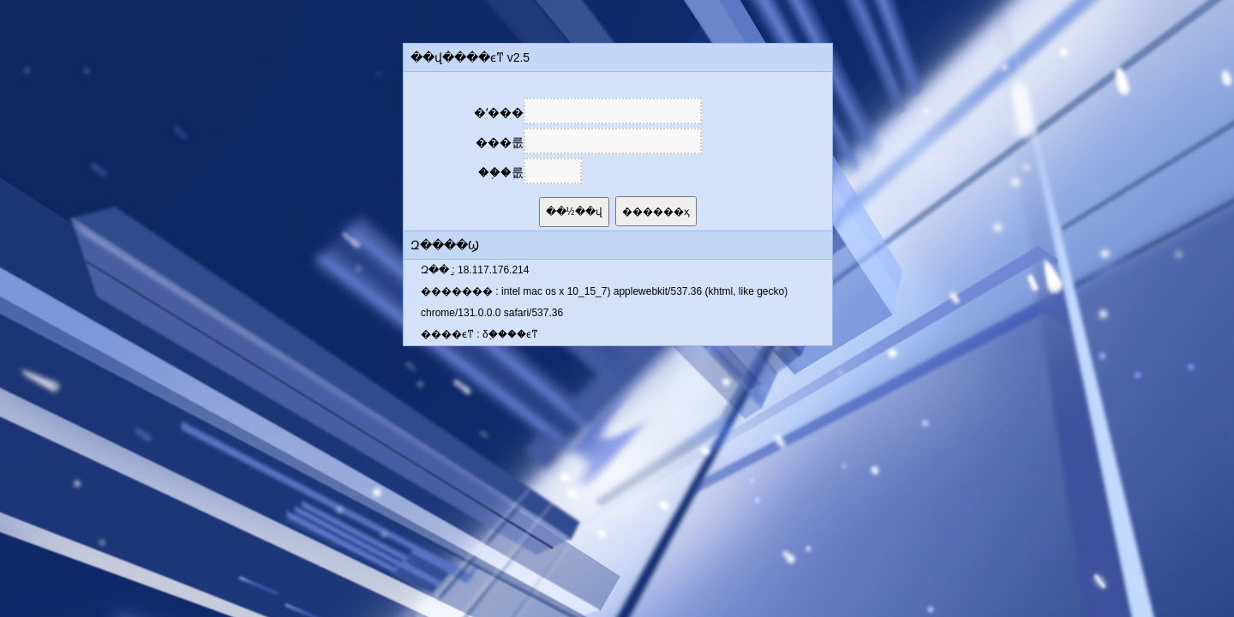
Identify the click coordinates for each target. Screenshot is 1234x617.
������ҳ (656, 212)
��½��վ (574, 212)
